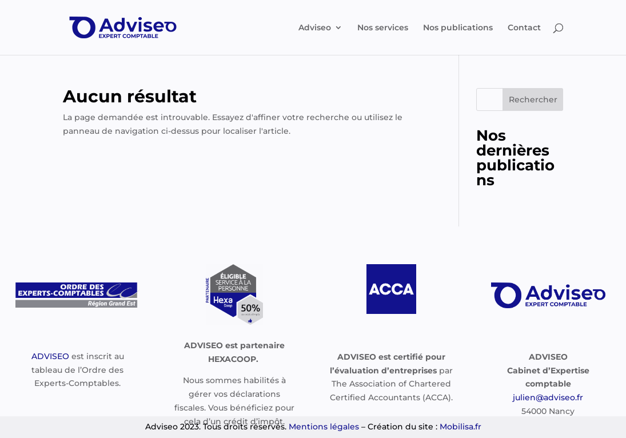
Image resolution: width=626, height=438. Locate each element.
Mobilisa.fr (460, 426)
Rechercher (533, 99)
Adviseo (314, 28)
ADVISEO (50, 356)
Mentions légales (324, 426)
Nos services (382, 28)
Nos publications (458, 28)
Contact (524, 28)
